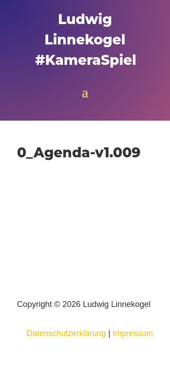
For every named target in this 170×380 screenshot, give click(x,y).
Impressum (132, 333)
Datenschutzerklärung (66, 333)
